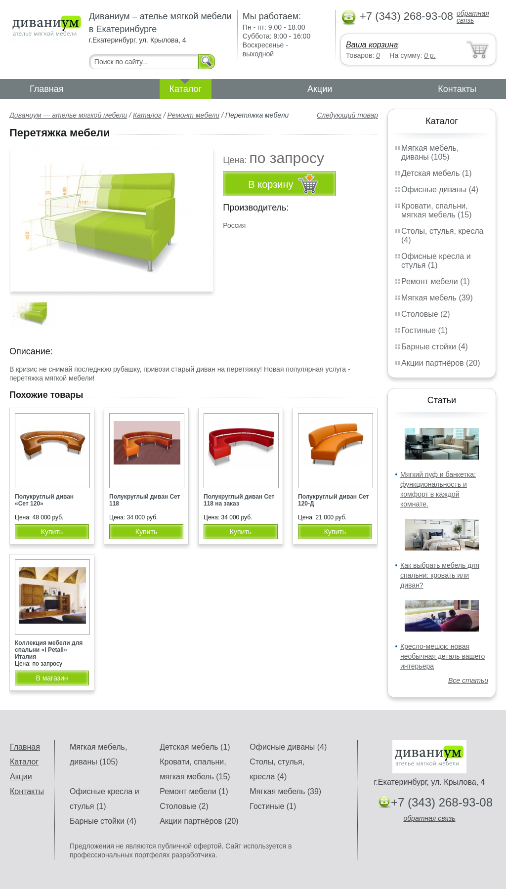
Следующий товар (347, 115)
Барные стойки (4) (434, 346)
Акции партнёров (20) (440, 363)
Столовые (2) (425, 314)
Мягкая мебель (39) (437, 298)
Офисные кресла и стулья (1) (436, 260)
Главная (47, 89)
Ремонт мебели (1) (435, 281)
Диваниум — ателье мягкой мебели (68, 115)
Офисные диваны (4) (439, 189)
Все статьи (468, 680)
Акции (319, 89)
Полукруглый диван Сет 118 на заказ (239, 500)
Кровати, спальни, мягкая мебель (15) (436, 210)
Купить (52, 532)
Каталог (185, 89)
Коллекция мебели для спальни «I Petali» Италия (49, 649)
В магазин (52, 678)
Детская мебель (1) (436, 173)
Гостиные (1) (424, 330)
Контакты (457, 89)
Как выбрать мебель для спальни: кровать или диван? (439, 575)
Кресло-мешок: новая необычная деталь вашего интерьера (442, 656)
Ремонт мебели (193, 115)
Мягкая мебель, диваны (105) (430, 152)
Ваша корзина (372, 45)
